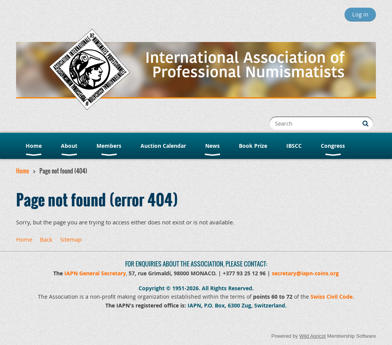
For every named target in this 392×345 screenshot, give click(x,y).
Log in (360, 14)
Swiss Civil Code (331, 296)
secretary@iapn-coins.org (305, 273)
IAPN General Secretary (95, 273)
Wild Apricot (312, 336)
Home (22, 171)
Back (46, 239)
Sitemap (71, 239)
